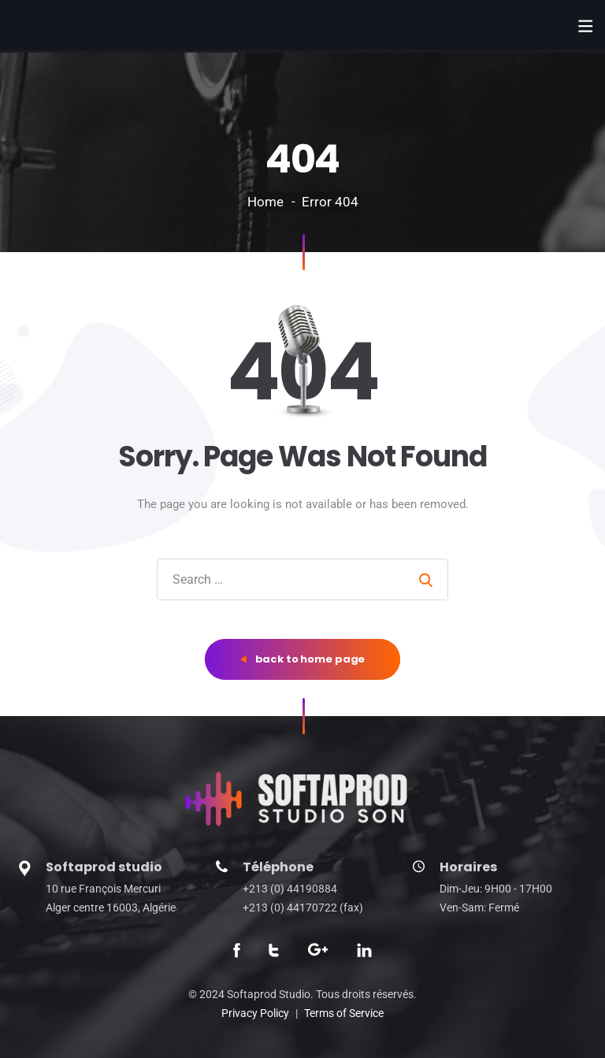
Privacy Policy (255, 1013)
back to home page (303, 659)
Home (265, 202)
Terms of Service (344, 1013)
